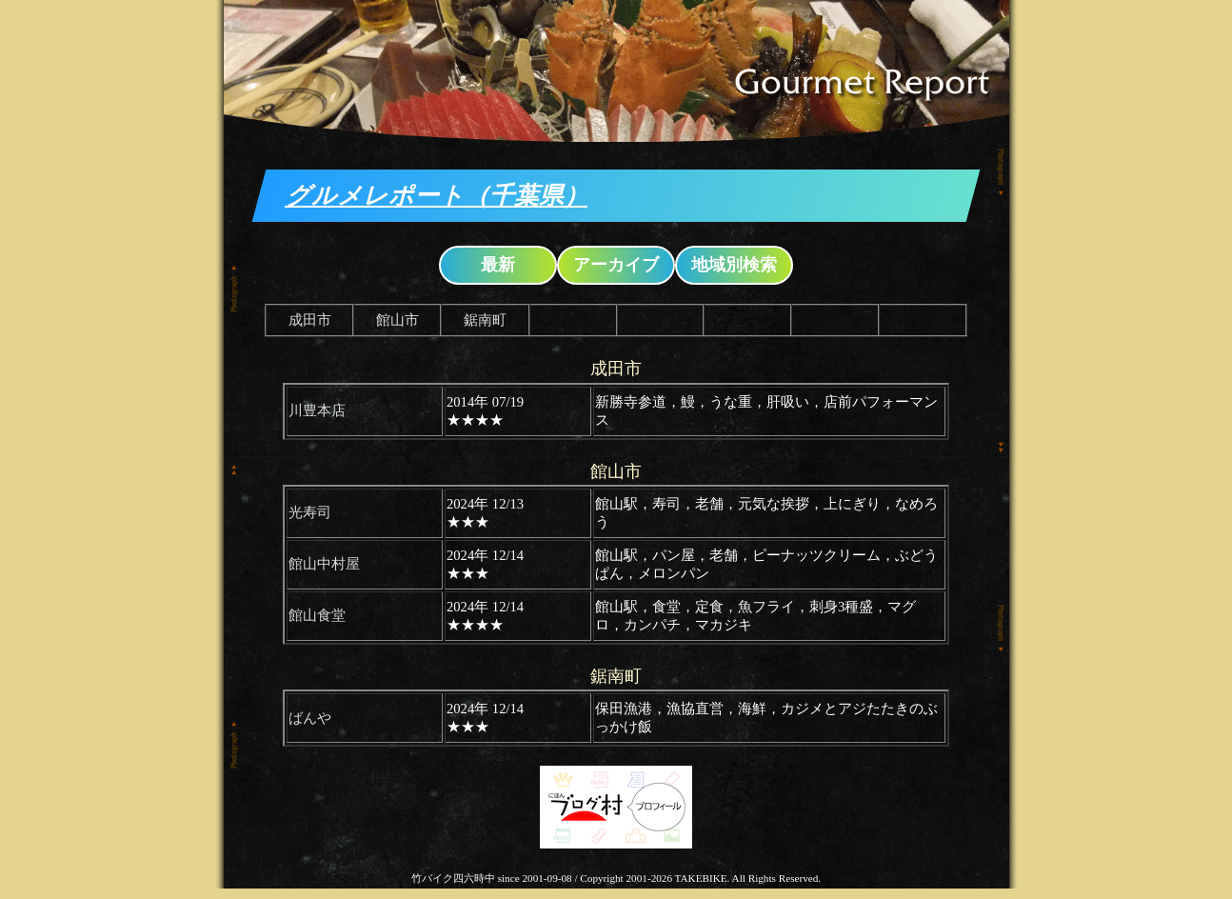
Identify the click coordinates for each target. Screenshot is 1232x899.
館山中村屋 (324, 563)
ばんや (309, 718)
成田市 (309, 320)
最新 (498, 264)
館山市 (397, 320)
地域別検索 (734, 264)
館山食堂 (317, 615)
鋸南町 (485, 320)
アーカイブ (616, 264)
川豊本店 (317, 410)
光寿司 (309, 512)
